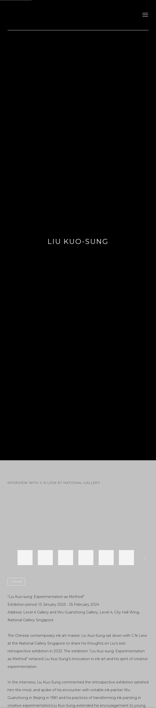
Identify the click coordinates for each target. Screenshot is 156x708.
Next (144, 558)
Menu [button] (144, 15)
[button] (25, 557)
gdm (43, 15)
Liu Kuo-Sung (78, 241)
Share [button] (17, 581)
